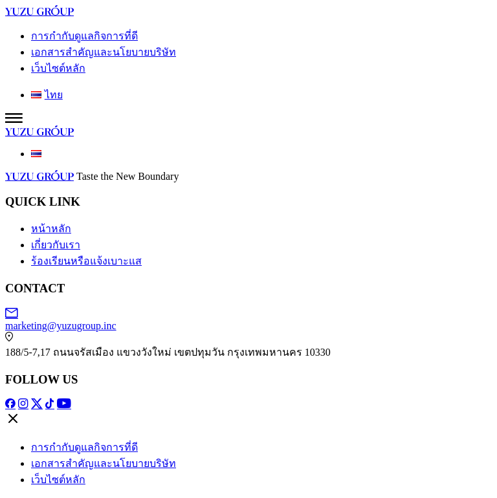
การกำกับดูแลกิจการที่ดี (84, 35)
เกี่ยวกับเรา (55, 244)
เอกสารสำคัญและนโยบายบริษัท (103, 52)
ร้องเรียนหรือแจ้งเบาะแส (86, 260)
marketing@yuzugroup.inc (248, 319)
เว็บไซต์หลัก (58, 68)
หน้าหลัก (51, 228)
